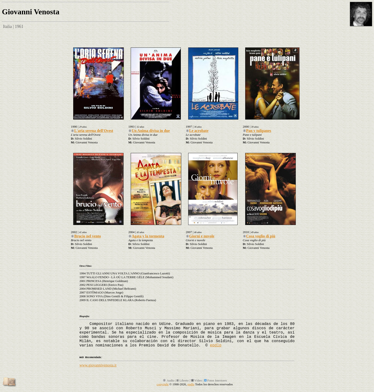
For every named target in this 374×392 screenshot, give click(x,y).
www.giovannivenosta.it (97, 365)
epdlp (215, 345)
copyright (163, 384)
